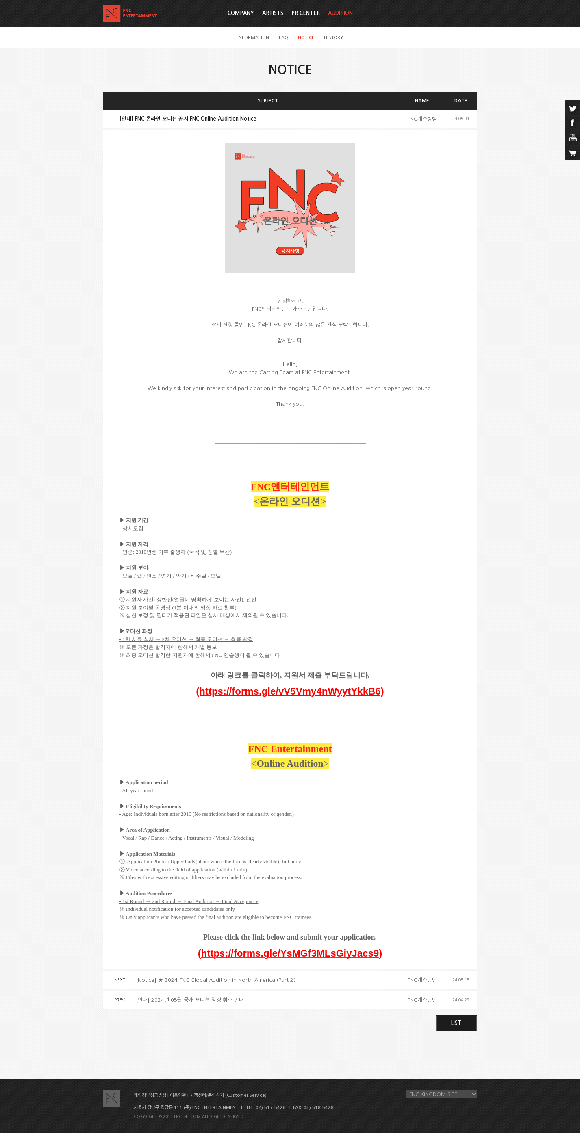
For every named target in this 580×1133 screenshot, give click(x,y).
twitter (572, 107)
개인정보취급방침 (150, 1095)
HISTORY (333, 37)
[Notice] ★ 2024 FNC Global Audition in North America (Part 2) (215, 980)
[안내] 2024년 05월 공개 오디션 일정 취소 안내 (190, 1000)
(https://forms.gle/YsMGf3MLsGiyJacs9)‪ (290, 953)
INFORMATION (253, 37)
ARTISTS (272, 13)
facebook (572, 122)
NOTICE (306, 37)
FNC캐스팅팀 (422, 118)
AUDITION (340, 13)
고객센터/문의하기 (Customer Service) (228, 1095)
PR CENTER (305, 13)
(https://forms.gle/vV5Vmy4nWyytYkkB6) (290, 691)
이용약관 (178, 1095)
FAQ (283, 37)
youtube (572, 137)
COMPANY (241, 13)
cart (572, 152)
